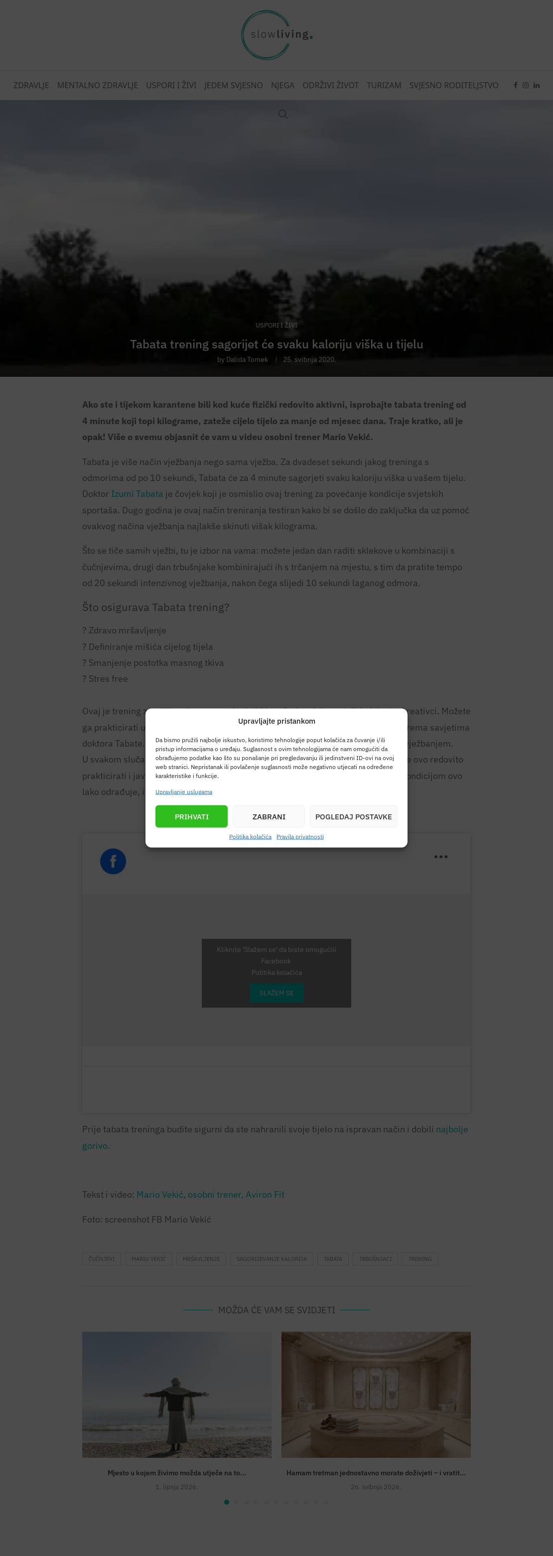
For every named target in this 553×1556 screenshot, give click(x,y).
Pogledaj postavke (353, 816)
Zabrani (269, 816)
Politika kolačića (250, 836)
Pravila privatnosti (300, 836)
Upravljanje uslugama (183, 791)
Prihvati (192, 816)
